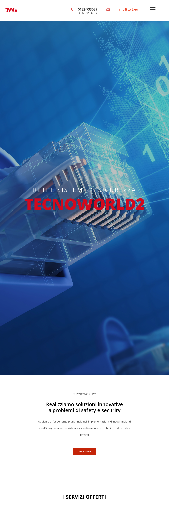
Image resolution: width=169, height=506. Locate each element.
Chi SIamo (84, 451)
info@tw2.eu (128, 9)
